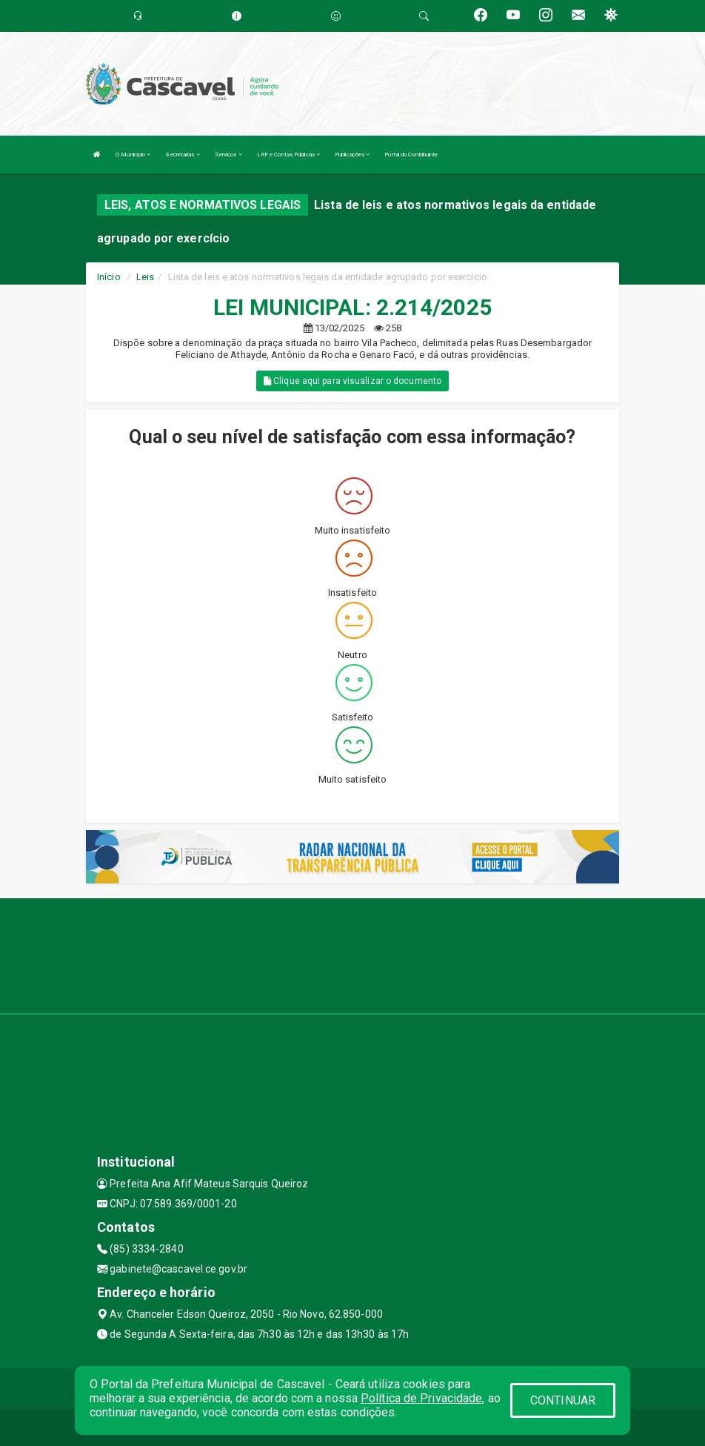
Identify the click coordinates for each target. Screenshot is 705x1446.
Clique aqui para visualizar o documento (352, 381)
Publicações (352, 154)
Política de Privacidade (421, 1398)
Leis (145, 276)
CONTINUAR (562, 1400)
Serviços (228, 154)
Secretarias (182, 154)
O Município (133, 154)
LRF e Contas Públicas (288, 154)
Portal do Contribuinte (411, 154)
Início (109, 276)
